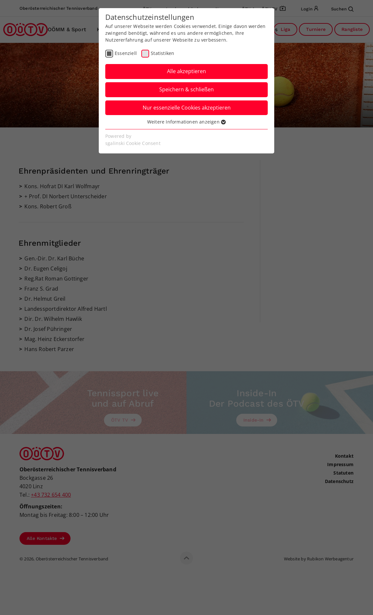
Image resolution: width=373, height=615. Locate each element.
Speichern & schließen (186, 89)
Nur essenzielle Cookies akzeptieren (187, 107)
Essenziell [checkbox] (126, 53)
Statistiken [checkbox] (162, 53)
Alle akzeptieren (186, 71)
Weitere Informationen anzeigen (186, 122)
